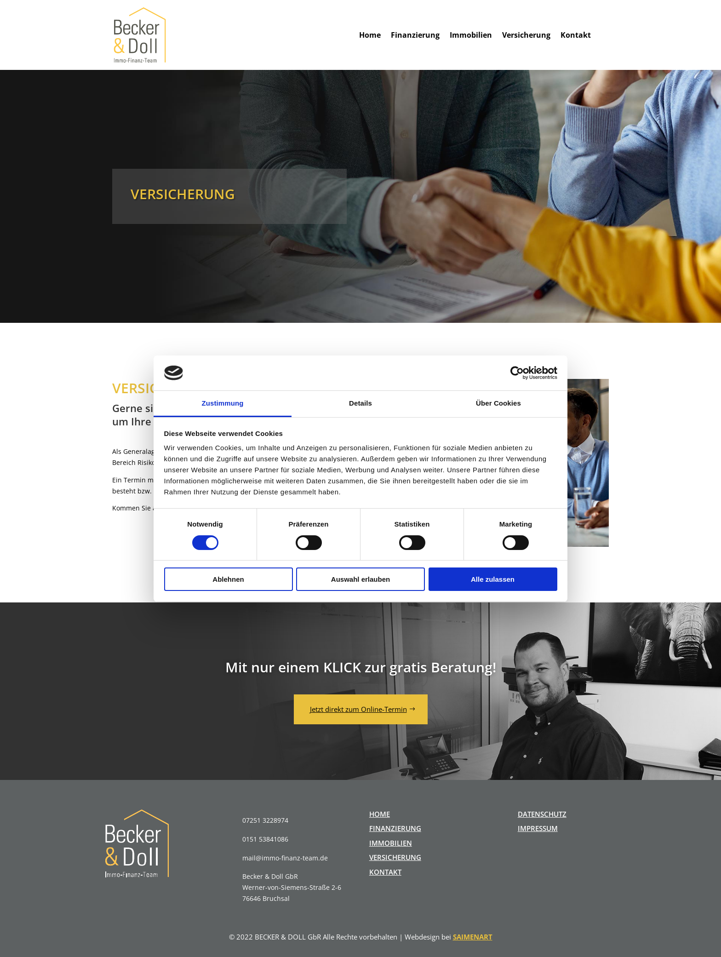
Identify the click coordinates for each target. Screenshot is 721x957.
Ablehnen (228, 579)
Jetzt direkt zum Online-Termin (358, 709)
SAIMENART (472, 936)
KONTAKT (385, 872)
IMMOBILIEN (390, 843)
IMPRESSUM (538, 828)
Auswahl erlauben (360, 579)
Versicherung (526, 35)
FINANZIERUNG (395, 828)
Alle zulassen (493, 579)
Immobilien (471, 35)
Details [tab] (360, 403)
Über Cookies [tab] (498, 403)
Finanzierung (415, 35)
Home (370, 35)
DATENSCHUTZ (542, 814)
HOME (379, 814)
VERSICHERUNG (395, 857)
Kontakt (576, 35)
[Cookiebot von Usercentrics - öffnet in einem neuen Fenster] (517, 373)
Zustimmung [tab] (223, 403)
